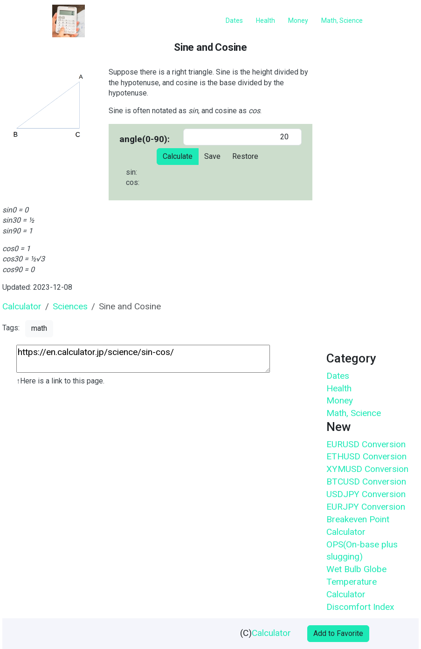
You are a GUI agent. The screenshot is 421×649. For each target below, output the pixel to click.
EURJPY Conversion (365, 506)
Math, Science (353, 413)
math (39, 328)
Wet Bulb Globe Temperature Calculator (356, 582)
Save (212, 156)
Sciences (70, 306)
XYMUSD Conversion (367, 469)
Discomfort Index (360, 606)
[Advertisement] (156, 478)
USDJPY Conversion (366, 494)
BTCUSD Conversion (366, 481)
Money (339, 400)
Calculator (21, 306)
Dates (337, 375)
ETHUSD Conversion (366, 456)
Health (339, 388)
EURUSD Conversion (366, 444)
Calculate (178, 156)
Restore (245, 156)
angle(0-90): (144, 139)
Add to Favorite (338, 633)
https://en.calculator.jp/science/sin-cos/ (143, 359)
